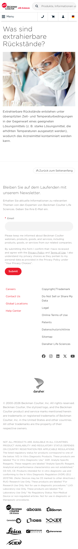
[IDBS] (34, 521)
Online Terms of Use (55, 315)
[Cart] (53, 16)
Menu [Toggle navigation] (8, 17)
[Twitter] (65, 357)
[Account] (63, 16)
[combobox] (54, 6)
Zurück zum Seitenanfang (54, 170)
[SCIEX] (14, 543)
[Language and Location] (73, 16)
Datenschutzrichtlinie (56, 329)
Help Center (13, 310)
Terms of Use (58, 252)
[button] (36, 6)
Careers (11, 289)
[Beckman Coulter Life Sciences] (16, 6)
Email (9, 218)
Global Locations (17, 303)
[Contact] (43, 16)
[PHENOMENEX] (54, 532)
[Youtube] (73, 357)
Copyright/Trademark (56, 289)
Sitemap (47, 336)
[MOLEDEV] (34, 532)
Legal (45, 307)
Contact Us (13, 296)
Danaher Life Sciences (56, 343)
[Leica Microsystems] (14, 532)
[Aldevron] (54, 510)
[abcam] (34, 510)
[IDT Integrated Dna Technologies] (54, 521)
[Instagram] (51, 357)
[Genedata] (14, 521)
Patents (47, 322)
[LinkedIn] (58, 357)
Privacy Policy (36, 252)
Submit (13, 271)
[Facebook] (44, 357)
